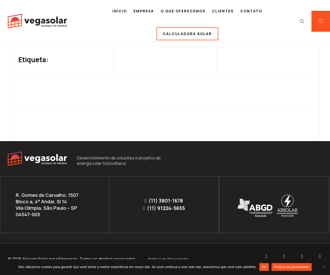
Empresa (144, 11)
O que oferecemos (183, 11)
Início (119, 11)
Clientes (223, 11)
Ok (264, 267)
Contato (251, 11)
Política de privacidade (291, 267)
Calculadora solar (187, 33)
